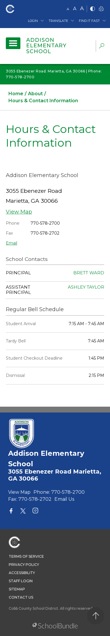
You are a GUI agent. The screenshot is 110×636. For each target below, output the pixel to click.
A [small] (68, 9)
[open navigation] (13, 43)
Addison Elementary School (46, 46)
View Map (19, 212)
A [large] (82, 8)
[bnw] (92, 9)
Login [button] (33, 21)
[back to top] (95, 615)
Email (11, 243)
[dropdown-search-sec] (101, 46)
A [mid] (74, 8)
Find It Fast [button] (89, 21)
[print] (101, 9)
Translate (58, 21)
